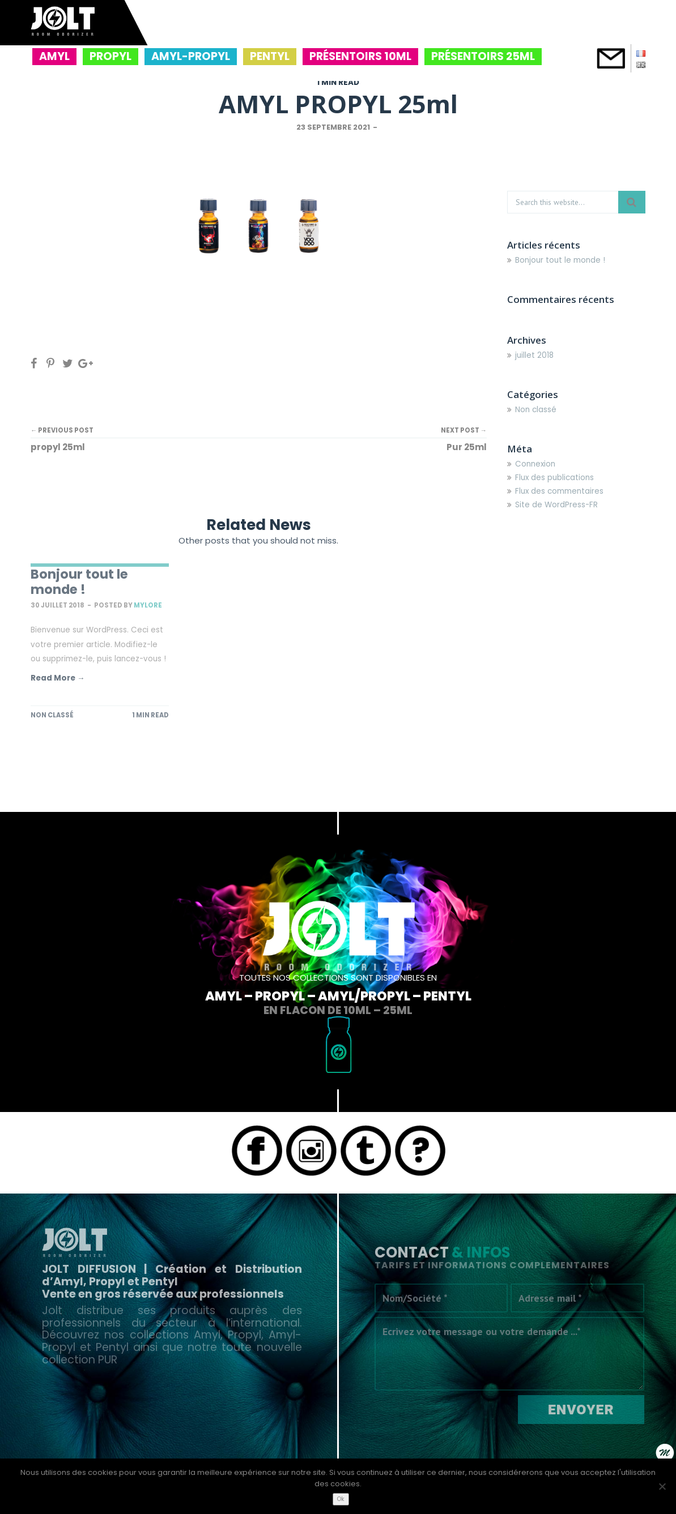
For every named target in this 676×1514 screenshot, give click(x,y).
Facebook (256, 1150)
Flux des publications (554, 477)
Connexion (535, 464)
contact (611, 58)
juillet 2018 (534, 355)
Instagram (311, 1150)
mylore (148, 605)
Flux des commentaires (559, 491)
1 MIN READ (338, 82)
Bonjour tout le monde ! (79, 581)
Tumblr (365, 1150)
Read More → (58, 678)
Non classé (52, 715)
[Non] (662, 1486)
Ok (341, 1499)
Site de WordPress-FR (556, 504)
